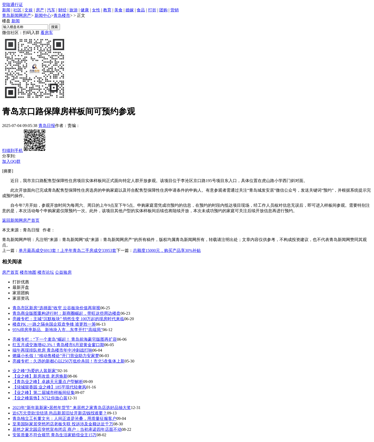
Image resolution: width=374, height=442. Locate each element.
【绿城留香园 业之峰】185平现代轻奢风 (49, 387)
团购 (163, 10)
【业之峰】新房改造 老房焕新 (40, 376)
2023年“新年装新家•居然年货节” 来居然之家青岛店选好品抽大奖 (71, 407)
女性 (96, 10)
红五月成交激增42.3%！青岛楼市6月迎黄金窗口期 (58, 345)
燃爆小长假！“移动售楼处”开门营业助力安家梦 (55, 355)
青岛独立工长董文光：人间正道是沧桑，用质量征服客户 (64, 418)
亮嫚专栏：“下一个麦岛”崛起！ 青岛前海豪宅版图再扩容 (64, 339)
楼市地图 (28, 272)
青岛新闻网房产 (16, 15)
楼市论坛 (45, 272)
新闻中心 (43, 15)
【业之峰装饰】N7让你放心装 (40, 398)
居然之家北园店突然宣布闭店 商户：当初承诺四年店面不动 (67, 429)
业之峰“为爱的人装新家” (35, 371)
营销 (174, 10)
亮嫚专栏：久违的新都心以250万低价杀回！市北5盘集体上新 (68, 361)
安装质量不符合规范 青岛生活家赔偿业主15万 (54, 435)
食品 (141, 10)
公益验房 (63, 272)
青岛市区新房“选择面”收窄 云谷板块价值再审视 (56, 308)
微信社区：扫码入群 (20, 32)
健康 (85, 10)
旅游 (73, 10)
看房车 (47, 32)
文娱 (28, 10)
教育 (107, 10)
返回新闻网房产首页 (20, 220)
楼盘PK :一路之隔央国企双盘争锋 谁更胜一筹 (54, 324)
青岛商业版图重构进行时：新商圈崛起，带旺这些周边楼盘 (66, 313)
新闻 (6, 10)
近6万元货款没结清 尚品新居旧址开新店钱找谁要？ (59, 413)
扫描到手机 (24, 150)
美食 (118, 10)
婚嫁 (129, 10)
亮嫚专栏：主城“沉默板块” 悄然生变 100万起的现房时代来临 (68, 319)
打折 (152, 10)
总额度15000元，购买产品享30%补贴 (167, 250)
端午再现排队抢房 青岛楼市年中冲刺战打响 (52, 350)
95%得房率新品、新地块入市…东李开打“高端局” (57, 329)
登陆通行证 (12, 4)
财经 (62, 10)
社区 (17, 10)
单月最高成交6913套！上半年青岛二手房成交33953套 (67, 250)
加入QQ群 (11, 161)
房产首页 (10, 272)
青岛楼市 (62, 15)
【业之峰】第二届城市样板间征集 (43, 392)
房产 (40, 10)
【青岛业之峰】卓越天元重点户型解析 (47, 381)
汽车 (51, 10)
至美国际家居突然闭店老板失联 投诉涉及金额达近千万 (62, 424)
